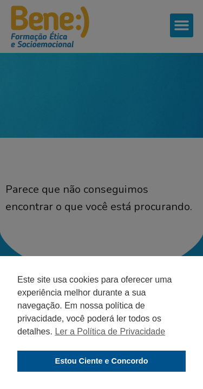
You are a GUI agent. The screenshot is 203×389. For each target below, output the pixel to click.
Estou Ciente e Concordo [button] (101, 361)
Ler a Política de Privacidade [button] (110, 331)
